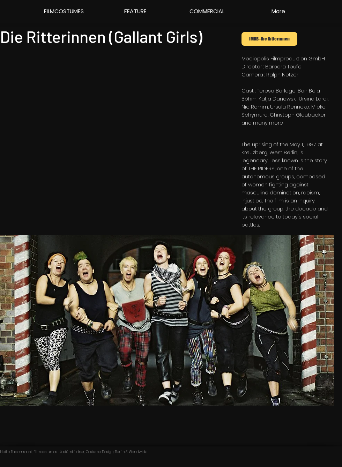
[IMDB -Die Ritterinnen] (269, 39)
